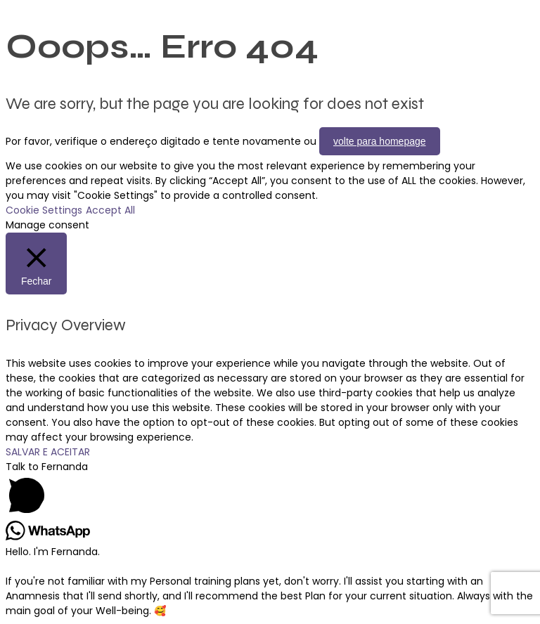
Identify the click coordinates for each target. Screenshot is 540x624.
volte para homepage (379, 141)
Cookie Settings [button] (44, 210)
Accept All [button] (110, 210)
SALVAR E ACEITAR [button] (48, 452)
